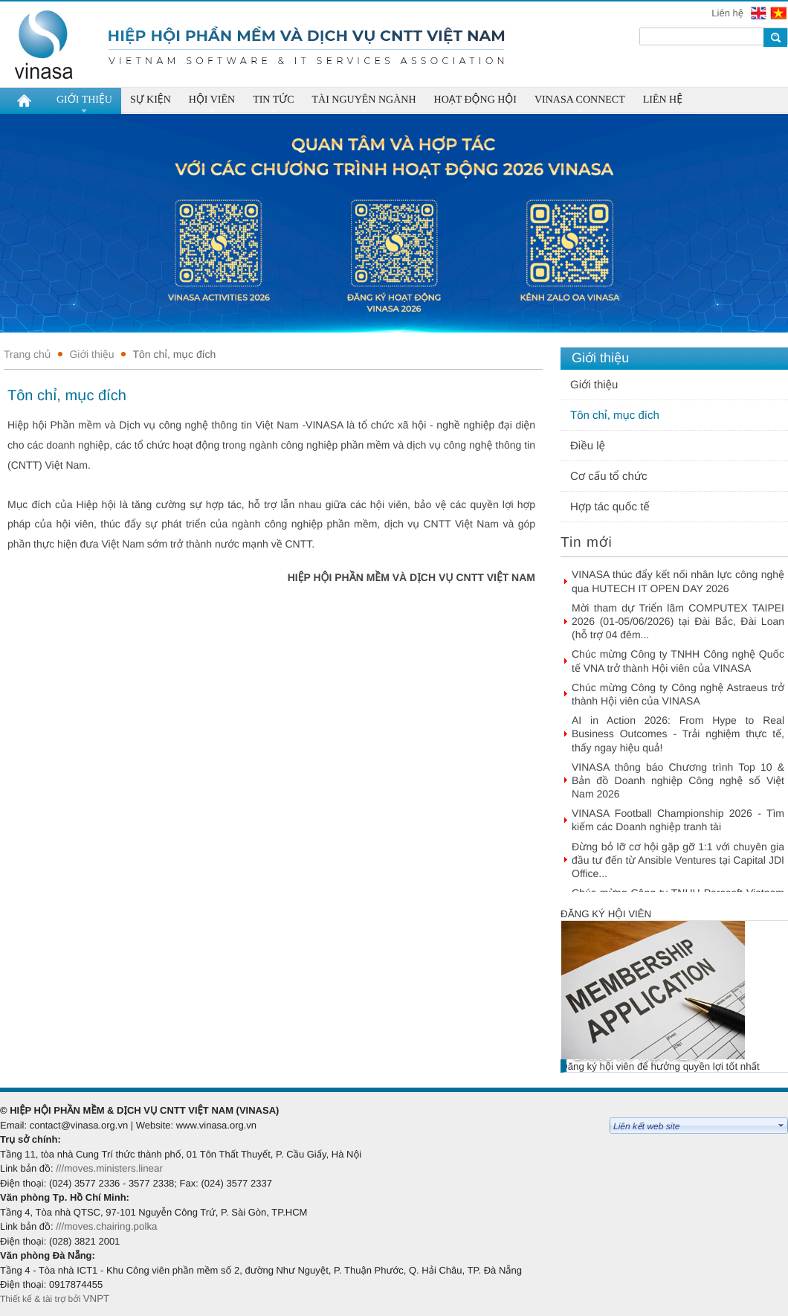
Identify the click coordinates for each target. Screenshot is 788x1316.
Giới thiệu (91, 354)
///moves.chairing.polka (106, 1226)
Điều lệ (587, 446)
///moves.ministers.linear (109, 1168)
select (781, 1125)
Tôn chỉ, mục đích (174, 354)
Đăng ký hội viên (606, 913)
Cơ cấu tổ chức (608, 476)
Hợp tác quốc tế (610, 507)
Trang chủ (27, 354)
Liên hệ (728, 13)
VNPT (97, 1298)
